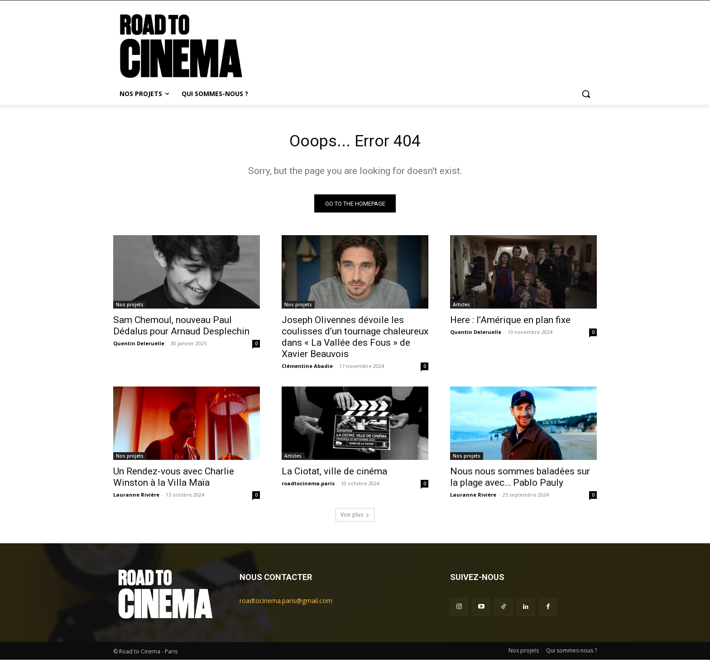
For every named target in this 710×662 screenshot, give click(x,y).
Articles (461, 307)
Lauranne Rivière (136, 497)
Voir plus (355, 517)
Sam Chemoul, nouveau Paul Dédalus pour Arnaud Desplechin (181, 328)
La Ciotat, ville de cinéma (334, 474)
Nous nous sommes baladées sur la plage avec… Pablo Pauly (520, 480)
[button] (586, 94)
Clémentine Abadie (307, 368)
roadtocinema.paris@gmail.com (286, 603)
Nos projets (130, 307)
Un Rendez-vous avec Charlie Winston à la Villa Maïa (173, 480)
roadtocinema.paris (308, 486)
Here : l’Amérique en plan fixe (510, 322)
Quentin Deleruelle (138, 346)
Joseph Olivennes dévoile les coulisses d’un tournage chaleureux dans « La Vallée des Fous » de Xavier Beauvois (355, 339)
